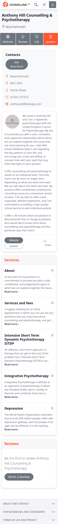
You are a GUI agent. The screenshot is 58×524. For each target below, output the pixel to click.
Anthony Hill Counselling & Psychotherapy (27, 17)
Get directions (16, 64)
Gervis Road (18, 90)
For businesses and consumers (24, 512)
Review (23, 39)
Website (8, 39)
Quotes (50, 39)
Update (13, 246)
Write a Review (19, 477)
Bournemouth (15, 27)
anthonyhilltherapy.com (25, 104)
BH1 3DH (16, 83)
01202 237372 (19, 97)
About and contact (16, 503)
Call (37, 39)
